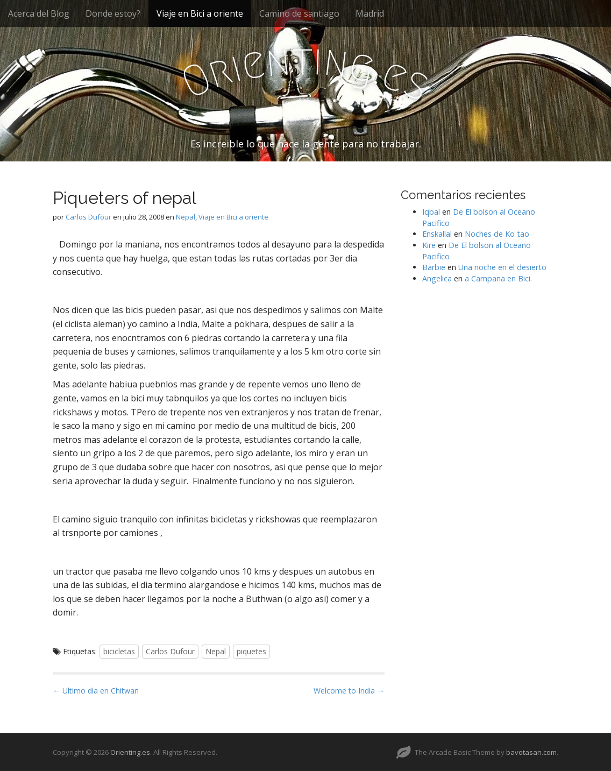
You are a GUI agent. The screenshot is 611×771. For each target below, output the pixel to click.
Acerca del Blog (38, 13)
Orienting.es (130, 752)
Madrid (370, 13)
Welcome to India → (349, 690)
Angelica (437, 278)
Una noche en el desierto (502, 267)
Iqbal (431, 212)
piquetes (251, 651)
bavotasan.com (531, 752)
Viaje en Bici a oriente (200, 13)
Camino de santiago (299, 13)
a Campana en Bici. (498, 278)
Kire (429, 245)
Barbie (433, 267)
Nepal (185, 217)
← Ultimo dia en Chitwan (96, 690)
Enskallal (437, 234)
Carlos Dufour (88, 217)
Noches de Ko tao (497, 234)
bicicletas (119, 651)
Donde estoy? (113, 13)
